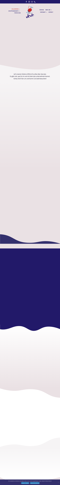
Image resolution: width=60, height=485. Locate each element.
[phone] (35, 2)
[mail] (32, 2)
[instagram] (29, 2)
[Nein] (58, 482)
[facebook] (26, 2)
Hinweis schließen (25, 483)
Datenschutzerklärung (35, 483)
